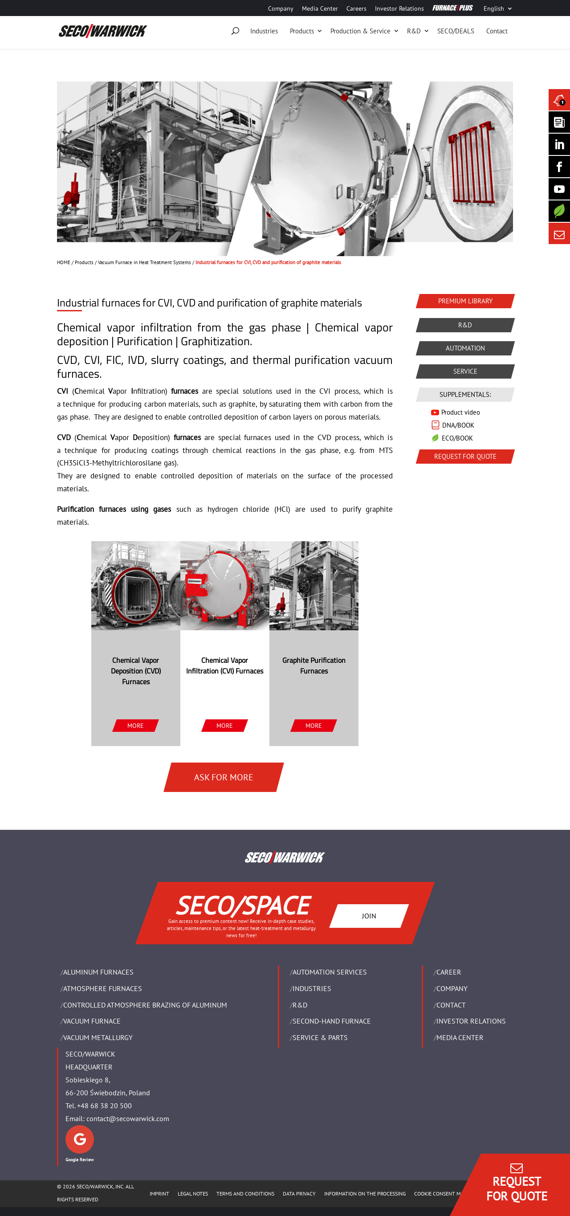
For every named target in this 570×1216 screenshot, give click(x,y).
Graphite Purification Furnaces (314, 665)
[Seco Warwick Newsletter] (559, 122)
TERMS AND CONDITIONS (245, 1193)
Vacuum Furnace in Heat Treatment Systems (144, 262)
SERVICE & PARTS (320, 1037)
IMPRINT (159, 1193)
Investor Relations (399, 8)
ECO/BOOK (457, 438)
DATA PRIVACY (299, 1193)
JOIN (369, 915)
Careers (356, 8)
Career (448, 971)
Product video (460, 412)
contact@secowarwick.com (127, 1118)
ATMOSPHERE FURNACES (102, 988)
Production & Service (360, 31)
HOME (63, 262)
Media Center (320, 8)
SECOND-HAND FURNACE (332, 1020)
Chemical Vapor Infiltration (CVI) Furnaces (224, 665)
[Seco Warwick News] (559, 99)
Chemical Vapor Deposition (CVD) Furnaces (136, 671)
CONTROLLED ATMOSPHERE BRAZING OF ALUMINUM (145, 1004)
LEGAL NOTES (193, 1193)
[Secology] (559, 211)
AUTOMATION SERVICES (330, 971)
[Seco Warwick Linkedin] (559, 144)
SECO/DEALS (455, 31)
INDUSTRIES (312, 988)
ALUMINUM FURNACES (98, 971)
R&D (414, 31)
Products (302, 31)
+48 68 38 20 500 (104, 1105)
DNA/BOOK (458, 425)
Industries (264, 31)
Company (280, 8)
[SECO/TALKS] (559, 189)
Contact (497, 31)
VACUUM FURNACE (92, 1020)
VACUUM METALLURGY (98, 1037)
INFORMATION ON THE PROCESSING (365, 1193)
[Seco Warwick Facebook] (559, 166)
